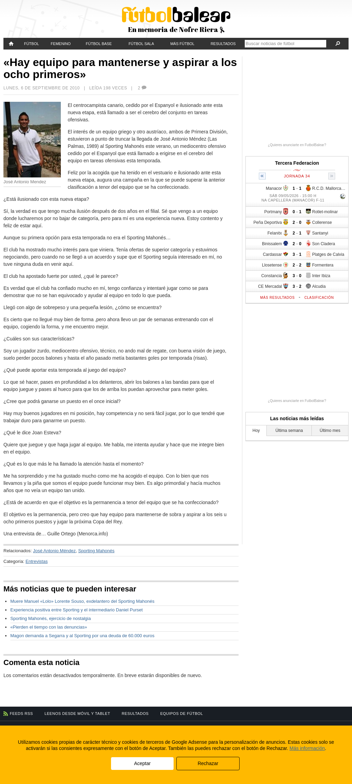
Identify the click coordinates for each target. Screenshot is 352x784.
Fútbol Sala (141, 44)
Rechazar (208, 763)
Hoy (256, 430)
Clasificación (319, 298)
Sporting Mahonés (96, 550)
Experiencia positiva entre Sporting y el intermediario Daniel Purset (76, 609)
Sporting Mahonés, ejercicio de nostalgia (50, 618)
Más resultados (277, 298)
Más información (307, 748)
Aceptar (142, 763)
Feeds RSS (21, 713)
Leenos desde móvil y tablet (77, 713)
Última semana (289, 430)
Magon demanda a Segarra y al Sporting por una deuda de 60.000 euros (82, 635)
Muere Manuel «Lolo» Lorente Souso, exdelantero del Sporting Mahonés (82, 601)
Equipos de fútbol (181, 713)
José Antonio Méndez (54, 550)
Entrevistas (36, 561)
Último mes (330, 430)
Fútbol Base (99, 44)
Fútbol (31, 44)
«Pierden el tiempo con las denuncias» (48, 627)
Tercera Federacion (297, 163)
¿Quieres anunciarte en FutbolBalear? (297, 145)
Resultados (223, 44)
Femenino (61, 44)
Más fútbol (182, 44)
